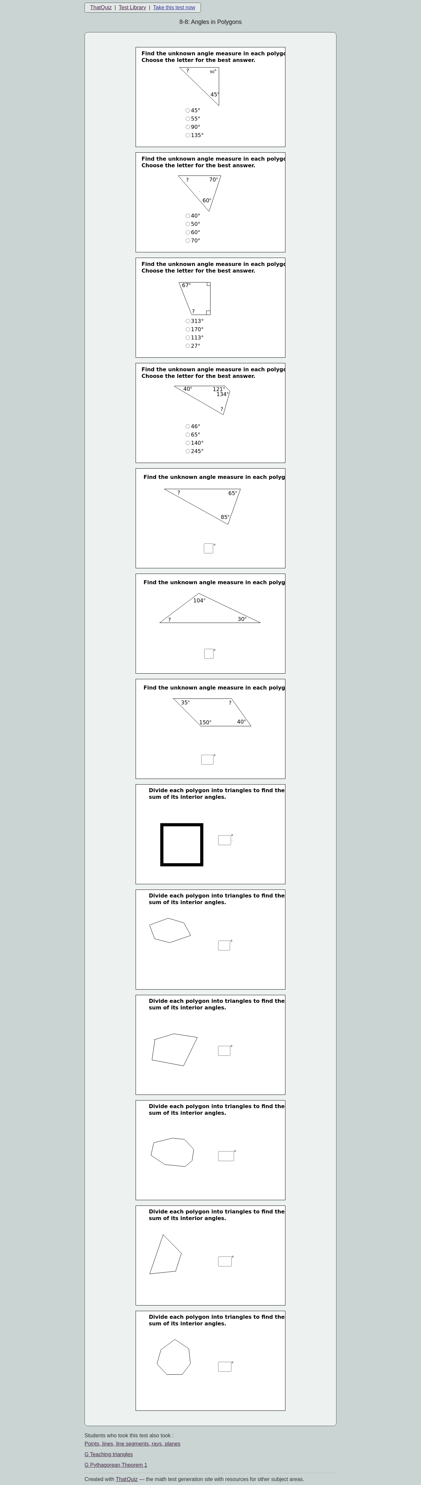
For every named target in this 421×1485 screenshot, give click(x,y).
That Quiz (127, 1479)
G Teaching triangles (109, 1454)
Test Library (132, 7)
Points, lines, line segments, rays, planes (132, 1444)
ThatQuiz (101, 7)
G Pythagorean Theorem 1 (116, 1465)
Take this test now (174, 7)
